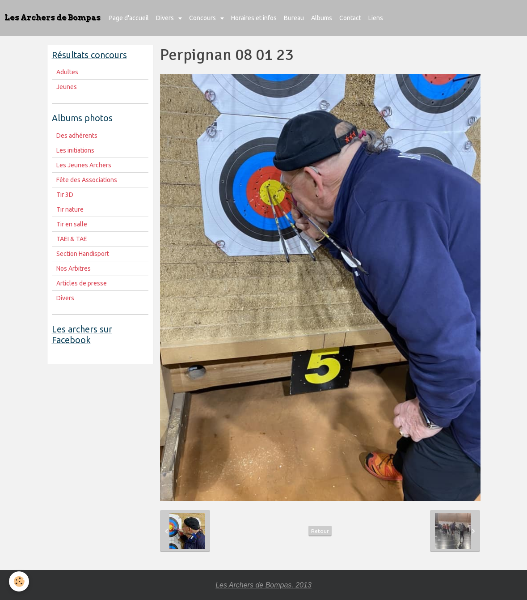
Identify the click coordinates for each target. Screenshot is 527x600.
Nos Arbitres (73, 268)
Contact (350, 17)
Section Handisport (82, 253)
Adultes (67, 72)
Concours (203, 17)
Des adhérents (76, 135)
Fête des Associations (86, 179)
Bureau (294, 17)
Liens (375, 17)
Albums (321, 17)
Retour (320, 531)
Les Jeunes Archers (83, 165)
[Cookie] (19, 581)
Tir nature (70, 209)
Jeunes (66, 86)
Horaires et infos (254, 17)
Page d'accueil (129, 17)
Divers (165, 17)
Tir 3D (64, 194)
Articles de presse (81, 283)
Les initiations (75, 150)
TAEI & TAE (71, 239)
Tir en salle (71, 224)
